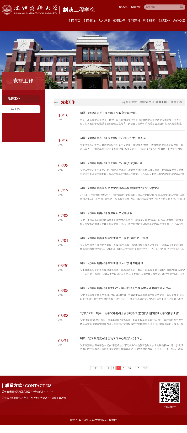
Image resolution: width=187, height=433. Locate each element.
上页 (94, 376)
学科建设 (134, 20)
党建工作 (14, 98)
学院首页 (74, 20)
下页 (145, 376)
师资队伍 (119, 20)
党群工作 (164, 20)
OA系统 (123, 7)
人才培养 (104, 20)
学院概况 (89, 20)
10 (129, 376)
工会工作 (14, 109)
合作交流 (179, 20)
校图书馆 (136, 7)
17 (137, 376)
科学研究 (149, 20)
